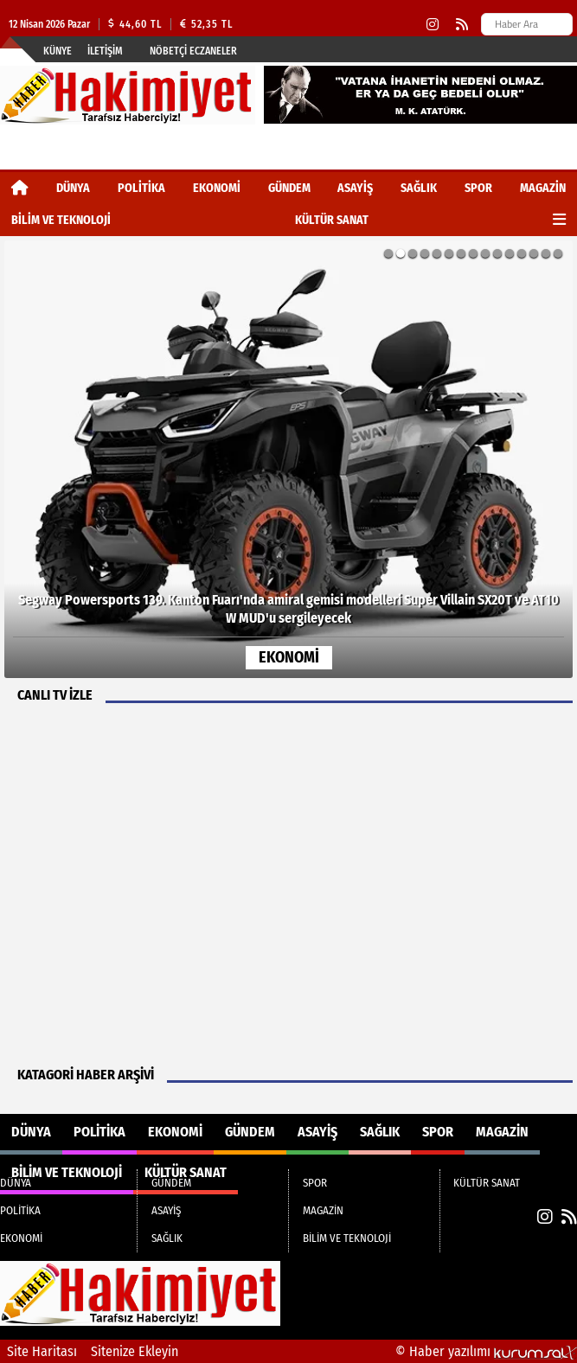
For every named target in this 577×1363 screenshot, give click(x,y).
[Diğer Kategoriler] (559, 220)
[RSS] (462, 24)
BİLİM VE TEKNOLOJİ (61, 220)
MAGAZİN (543, 188)
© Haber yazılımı (486, 1351)
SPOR (478, 188)
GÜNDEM (289, 188)
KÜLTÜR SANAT (332, 220)
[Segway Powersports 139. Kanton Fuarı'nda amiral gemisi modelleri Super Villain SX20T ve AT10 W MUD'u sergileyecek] (288, 459)
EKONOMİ (216, 188)
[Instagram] (432, 24)
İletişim (105, 51)
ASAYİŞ (355, 188)
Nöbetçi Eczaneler (193, 51)
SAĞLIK (419, 188)
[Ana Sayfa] (20, 188)
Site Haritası (42, 1351)
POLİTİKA (141, 188)
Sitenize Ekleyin (134, 1351)
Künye (57, 51)
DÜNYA (73, 188)
